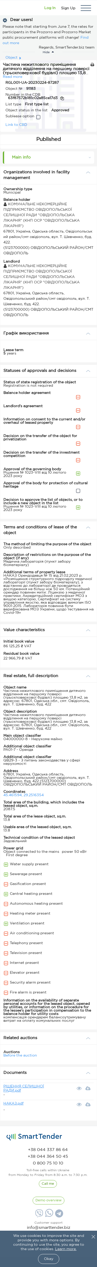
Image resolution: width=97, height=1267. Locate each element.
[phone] (48, 1150)
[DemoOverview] (48, 1200)
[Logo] (11, 8)
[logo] (34, 1137)
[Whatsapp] (48, 1215)
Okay (48, 1259)
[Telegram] (58, 1215)
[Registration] (68, 8)
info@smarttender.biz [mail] (48, 1228)
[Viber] (38, 1215)
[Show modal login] (50, 8)
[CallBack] (48, 1184)
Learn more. (66, 1249)
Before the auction (20, 1055)
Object (11, 57)
